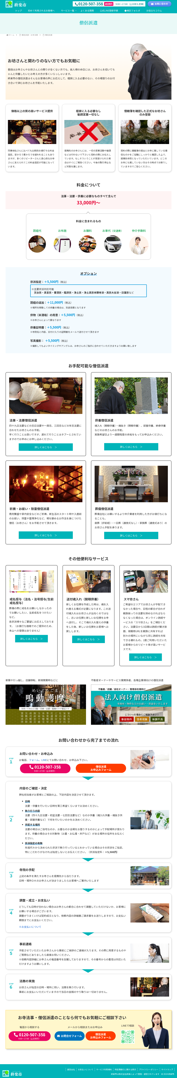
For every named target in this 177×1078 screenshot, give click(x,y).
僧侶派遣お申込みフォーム (100, 768)
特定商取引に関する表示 (125, 1069)
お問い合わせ (159, 3)
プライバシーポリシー (148, 1069)
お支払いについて (85, 1069)
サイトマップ (167, 1069)
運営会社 (71, 1069)
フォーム (34, 760)
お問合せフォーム (69, 1036)
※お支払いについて (30, 926)
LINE (44, 760)
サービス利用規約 (104, 1069)
